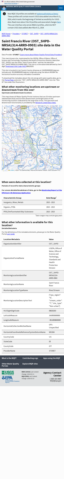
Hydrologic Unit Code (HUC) (16, 66)
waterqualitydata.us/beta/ (47, 14)
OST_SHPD (34, 34)
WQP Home (6, 34)
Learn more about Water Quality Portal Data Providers (40, 54)
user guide (11, 234)
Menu (61, 8)
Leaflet (11, 170)
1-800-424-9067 (55, 379)
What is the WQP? (9, 358)
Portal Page (9, 80)
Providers (16, 34)
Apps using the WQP (51, 358)
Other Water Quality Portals (10, 365)
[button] (4, 108)
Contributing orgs (30, 358)
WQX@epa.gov (55, 381)
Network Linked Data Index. (45, 102)
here (59, 22)
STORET (25, 34)
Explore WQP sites (30, 364)
